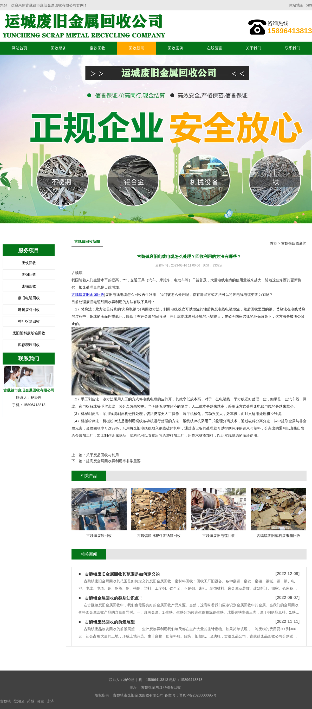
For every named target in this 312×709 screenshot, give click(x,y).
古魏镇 (5, 701)
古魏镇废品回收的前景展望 (110, 622)
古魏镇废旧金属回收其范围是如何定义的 (122, 574)
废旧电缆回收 (29, 298)
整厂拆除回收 (29, 321)
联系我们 (292, 48)
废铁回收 (97, 48)
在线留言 (214, 48)
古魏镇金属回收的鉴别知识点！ (114, 598)
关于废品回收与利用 (102, 455)
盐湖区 (19, 701)
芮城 (30, 701)
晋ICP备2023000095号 (197, 695)
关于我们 (253, 48)
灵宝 (40, 701)
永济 (50, 701)
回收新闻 (136, 48)
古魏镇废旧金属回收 (88, 294)
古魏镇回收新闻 (294, 243)
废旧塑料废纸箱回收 (28, 333)
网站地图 (296, 5)
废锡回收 (29, 286)
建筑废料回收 (29, 310)
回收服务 (58, 48)
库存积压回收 (29, 345)
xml (309, 5)
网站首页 (19, 48)
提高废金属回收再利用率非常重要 (113, 461)
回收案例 (175, 48)
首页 (273, 243)
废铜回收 (29, 274)
